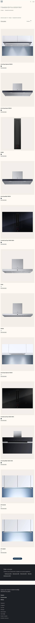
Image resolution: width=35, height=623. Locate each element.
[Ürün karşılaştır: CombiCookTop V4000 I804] (4, 244)
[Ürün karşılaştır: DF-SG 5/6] (4, 508)
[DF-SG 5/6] (17, 486)
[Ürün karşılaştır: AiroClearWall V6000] (4, 200)
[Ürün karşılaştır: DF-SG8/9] (4, 552)
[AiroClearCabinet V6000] (17, 46)
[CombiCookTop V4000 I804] (17, 222)
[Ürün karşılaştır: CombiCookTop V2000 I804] (4, 420)
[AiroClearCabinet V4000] (17, 354)
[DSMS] (17, 134)
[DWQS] (17, 310)
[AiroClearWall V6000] (17, 178)
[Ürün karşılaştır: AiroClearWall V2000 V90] (4, 464)
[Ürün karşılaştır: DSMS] (4, 156)
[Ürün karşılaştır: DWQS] (4, 332)
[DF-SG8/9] (17, 530)
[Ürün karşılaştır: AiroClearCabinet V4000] (4, 376)
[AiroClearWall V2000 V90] (17, 442)
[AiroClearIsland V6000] (17, 90)
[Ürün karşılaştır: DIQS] (4, 288)
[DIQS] (17, 266)
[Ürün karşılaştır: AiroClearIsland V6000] (4, 111)
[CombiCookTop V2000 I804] (17, 398)
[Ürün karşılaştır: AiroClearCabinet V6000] (4, 67)
